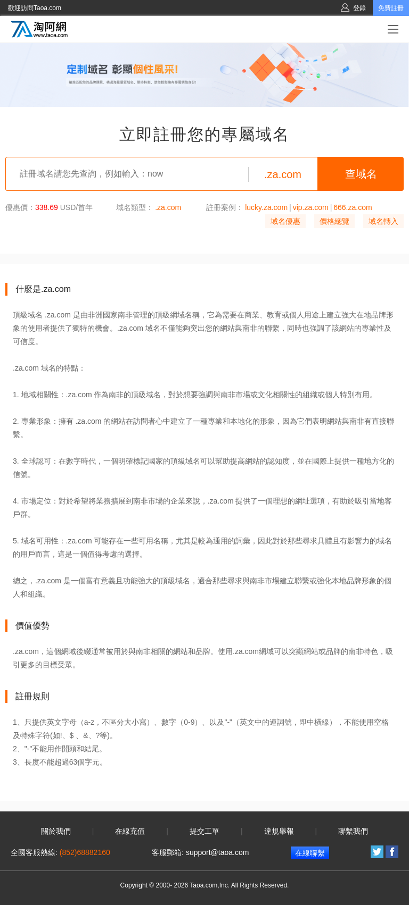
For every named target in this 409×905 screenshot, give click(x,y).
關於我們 (56, 831)
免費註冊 (391, 8)
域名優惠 (285, 221)
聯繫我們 (353, 831)
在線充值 (130, 831)
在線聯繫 (310, 853)
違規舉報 (279, 831)
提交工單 (204, 831)
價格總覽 (334, 221)
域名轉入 (383, 221)
